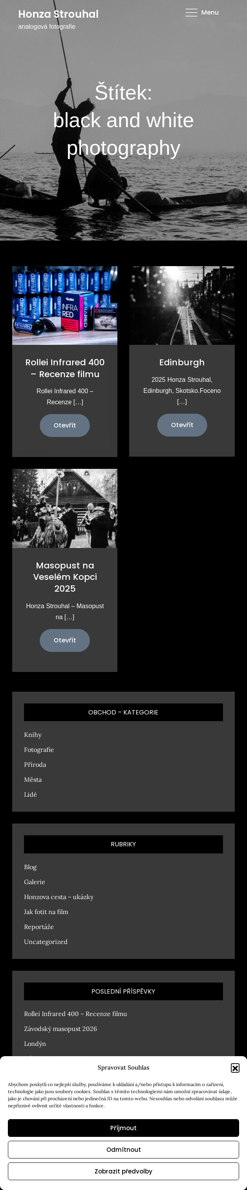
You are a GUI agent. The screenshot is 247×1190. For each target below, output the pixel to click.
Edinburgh (182, 362)
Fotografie (39, 749)
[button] (235, 1068)
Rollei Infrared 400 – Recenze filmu (65, 368)
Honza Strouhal (58, 14)
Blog (30, 867)
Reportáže (39, 927)
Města (33, 779)
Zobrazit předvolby (123, 1171)
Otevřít (65, 425)
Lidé (30, 794)
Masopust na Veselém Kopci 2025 (65, 577)
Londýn (35, 1043)
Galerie (34, 882)
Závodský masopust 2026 (60, 1029)
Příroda (35, 764)
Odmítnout (123, 1150)
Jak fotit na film (46, 912)
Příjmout (123, 1128)
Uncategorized (46, 942)
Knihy (32, 734)
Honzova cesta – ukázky (58, 897)
